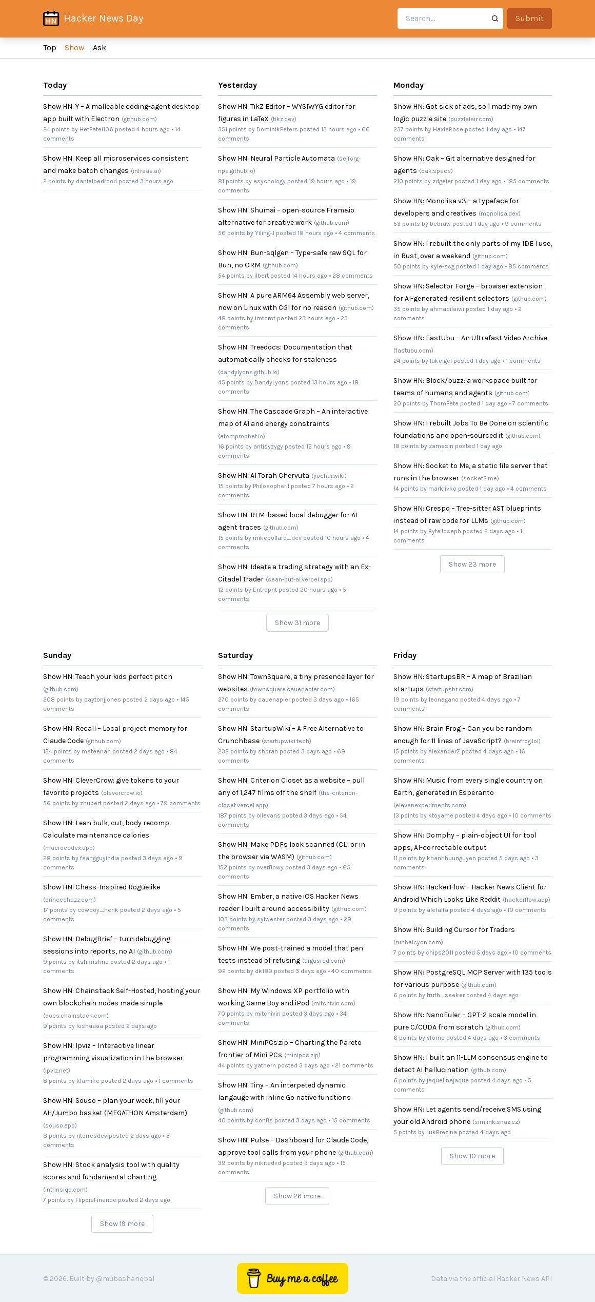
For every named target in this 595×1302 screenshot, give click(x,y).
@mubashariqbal (125, 1278)
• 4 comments (355, 233)
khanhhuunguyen (451, 858)
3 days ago (158, 858)
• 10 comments (530, 815)
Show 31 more (297, 622)
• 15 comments (349, 1120)
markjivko (442, 488)
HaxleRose (448, 129)
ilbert (261, 275)
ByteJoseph (444, 531)
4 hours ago (153, 129)
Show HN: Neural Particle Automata (276, 158)
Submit (529, 18)
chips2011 (439, 952)
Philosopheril (271, 486)
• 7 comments (528, 403)
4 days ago (497, 699)
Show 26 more (297, 1196)
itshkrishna (92, 961)
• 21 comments (352, 1065)
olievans (268, 815)
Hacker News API (524, 1278)
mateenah (96, 751)
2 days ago (499, 531)
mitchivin (267, 1013)
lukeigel (441, 360)
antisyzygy (268, 446)
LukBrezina (441, 1132)
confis (264, 1120)
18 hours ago (315, 233)
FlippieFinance (95, 1199)
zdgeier (442, 181)
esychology (269, 181)
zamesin (441, 446)
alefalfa (437, 910)
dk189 (263, 971)
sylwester (271, 919)
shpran (268, 751)
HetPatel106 (96, 129)
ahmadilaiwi (447, 309)
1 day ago (499, 129)
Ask (99, 47)
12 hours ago (324, 446)
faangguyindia (100, 858)
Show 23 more (472, 564)
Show (75, 47)
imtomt (265, 318)
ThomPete (444, 403)
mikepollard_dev (277, 537)
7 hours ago (328, 486)
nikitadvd (268, 1163)
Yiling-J (264, 233)
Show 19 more (122, 1223)
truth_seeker (446, 995)
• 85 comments (527, 266)
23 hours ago (317, 318)
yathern (265, 1065)
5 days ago (514, 858)
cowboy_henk (97, 910)
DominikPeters (277, 129)
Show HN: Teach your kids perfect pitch (107, 676)
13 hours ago (338, 129)
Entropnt (265, 589)
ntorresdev (91, 1135)
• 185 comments (526, 181)
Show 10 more (472, 1156)
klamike (88, 1080)
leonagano (444, 699)
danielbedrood (96, 181)
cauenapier (274, 699)
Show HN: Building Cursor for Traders (454, 929)
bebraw (440, 223)
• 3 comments (520, 1037)
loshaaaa (89, 1025)
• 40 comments (350, 971)
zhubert (91, 803)
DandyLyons (271, 382)
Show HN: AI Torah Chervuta (263, 475)
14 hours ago (309, 275)
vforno (436, 1037)
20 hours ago (319, 589)
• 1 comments (521, 360)
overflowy (270, 867)
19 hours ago (327, 181)
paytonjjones (102, 699)
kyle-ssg (442, 266)
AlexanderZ (444, 751)
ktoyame (440, 815)
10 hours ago (343, 537)
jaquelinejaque (448, 1080)
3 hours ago (156, 181)
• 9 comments (521, 223)
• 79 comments (179, 803)
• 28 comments (351, 275)
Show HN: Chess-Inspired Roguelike (101, 887)
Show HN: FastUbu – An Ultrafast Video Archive (470, 338)
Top (49, 47)
